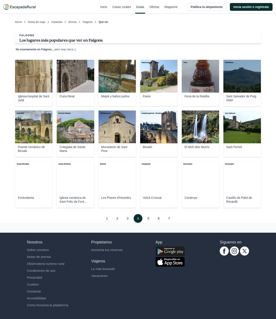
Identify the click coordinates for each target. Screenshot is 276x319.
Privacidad (34, 277)
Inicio (103, 9)
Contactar (34, 291)
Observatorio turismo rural (45, 263)
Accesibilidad (36, 298)
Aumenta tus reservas (107, 250)
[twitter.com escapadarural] (244, 254)
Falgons (88, 22)
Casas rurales (121, 9)
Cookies (33, 284)
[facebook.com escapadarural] (224, 254)
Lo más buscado (103, 269)
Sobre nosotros (38, 250)
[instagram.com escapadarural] (234, 254)
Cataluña (56, 22)
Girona (72, 22)
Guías (140, 9)
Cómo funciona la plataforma (47, 305)
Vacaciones (99, 276)
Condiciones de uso (41, 270)
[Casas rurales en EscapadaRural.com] (19, 7)
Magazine (171, 9)
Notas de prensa (39, 257)
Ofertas (154, 9)
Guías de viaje (36, 22)
